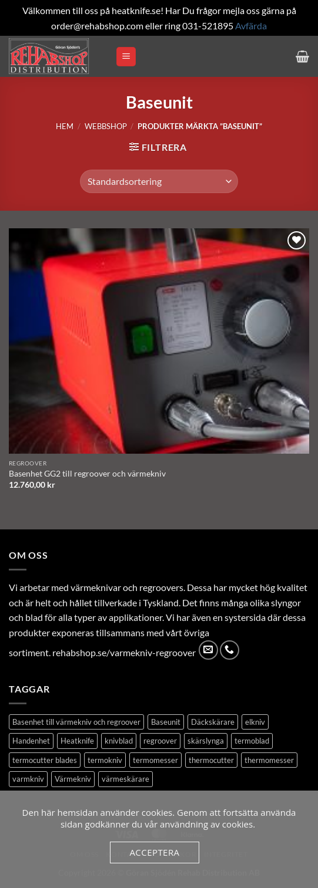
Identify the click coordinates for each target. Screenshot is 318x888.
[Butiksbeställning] (159, 181)
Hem (64, 126)
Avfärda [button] (251, 25)
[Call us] (229, 650)
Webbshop (106, 126)
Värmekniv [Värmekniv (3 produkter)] (73, 779)
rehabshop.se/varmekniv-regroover (124, 652)
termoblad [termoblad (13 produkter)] (252, 740)
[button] (126, 56)
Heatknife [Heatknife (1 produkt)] (77, 740)
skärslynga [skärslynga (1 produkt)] (206, 740)
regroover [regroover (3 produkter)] (160, 740)
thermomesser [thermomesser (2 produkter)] (269, 760)
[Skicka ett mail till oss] (208, 650)
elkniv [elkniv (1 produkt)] (255, 722)
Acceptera (154, 852)
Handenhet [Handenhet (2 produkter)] (31, 740)
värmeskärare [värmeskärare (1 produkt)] (125, 779)
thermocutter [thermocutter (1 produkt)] (211, 760)
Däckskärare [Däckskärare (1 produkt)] (213, 722)
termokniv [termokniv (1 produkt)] (105, 760)
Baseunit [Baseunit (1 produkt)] (165, 722)
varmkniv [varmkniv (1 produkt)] (28, 779)
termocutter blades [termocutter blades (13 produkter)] (44, 760)
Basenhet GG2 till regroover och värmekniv (87, 473)
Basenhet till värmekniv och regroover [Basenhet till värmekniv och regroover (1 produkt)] (76, 722)
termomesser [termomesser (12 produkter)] (155, 760)
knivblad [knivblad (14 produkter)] (119, 740)
